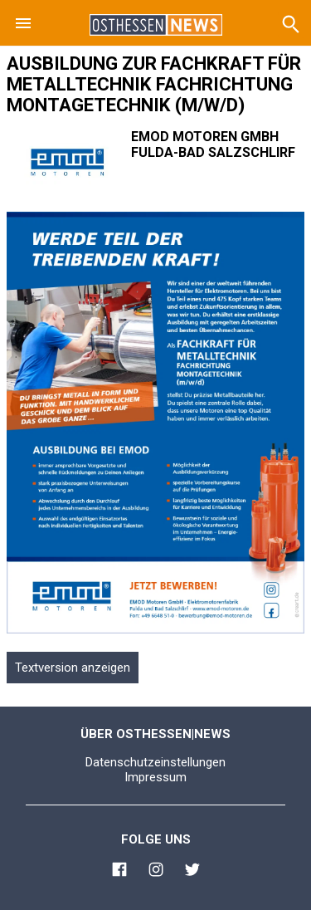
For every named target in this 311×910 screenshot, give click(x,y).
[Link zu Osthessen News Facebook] (119, 872)
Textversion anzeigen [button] (72, 667)
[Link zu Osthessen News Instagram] (156, 872)
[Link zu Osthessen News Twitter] (192, 871)
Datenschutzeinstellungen (155, 762)
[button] (23, 23)
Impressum (155, 777)
